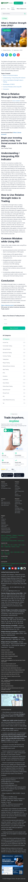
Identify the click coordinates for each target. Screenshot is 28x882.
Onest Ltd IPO (23, 563)
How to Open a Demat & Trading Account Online (10, 676)
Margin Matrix (4, 526)
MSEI (20, 544)
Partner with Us (21, 540)
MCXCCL (14, 546)
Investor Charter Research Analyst (8, 654)
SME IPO (16, 494)
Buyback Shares (4, 485)
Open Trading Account (5, 503)
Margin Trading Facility (19, 491)
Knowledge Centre (18, 508)
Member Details (4, 678)
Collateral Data (8, 546)
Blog (8, 8)
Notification (8, 535)
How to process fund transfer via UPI (8, 663)
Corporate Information (5, 538)
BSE (5, 544)
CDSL (6, 558)
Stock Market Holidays (19, 509)
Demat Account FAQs (5, 528)
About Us (3, 535)
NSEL (23, 544)
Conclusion (6, 89)
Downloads (3, 522)
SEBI (8, 544)
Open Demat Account (5, 502)
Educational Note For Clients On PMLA (9, 540)
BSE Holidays (17, 512)
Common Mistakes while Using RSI (12, 86)
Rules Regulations (13, 537)
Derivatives (17, 486)
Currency (17, 489)
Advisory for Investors (5, 650)
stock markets (16, 100)
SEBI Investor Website (5, 683)
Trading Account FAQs (5, 529)
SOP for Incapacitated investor (7, 685)
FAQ (2, 517)
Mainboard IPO (18, 495)
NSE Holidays (17, 511)
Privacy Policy (21, 535)
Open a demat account (7, 305)
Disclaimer (15, 535)
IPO (15, 492)
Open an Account (18, 3)
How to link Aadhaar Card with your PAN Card (10, 674)
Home (3, 8)
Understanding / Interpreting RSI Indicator (14, 77)
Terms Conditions (4, 537)
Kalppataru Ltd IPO (15, 563)
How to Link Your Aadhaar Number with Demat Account (12, 672)
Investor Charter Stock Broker (7, 652)
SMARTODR (7, 553)
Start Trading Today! (6, 148)
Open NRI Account (5, 505)
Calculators (3, 523)
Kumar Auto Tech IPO (5, 563)
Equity (16, 485)
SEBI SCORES (17, 552)
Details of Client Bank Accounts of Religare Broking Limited (13, 670)
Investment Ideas (18, 500)
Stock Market (13, 8)
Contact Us (3, 519)
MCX (12, 544)
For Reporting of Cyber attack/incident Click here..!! (11, 668)
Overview (17, 483)
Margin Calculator (4, 525)
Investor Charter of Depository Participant (9, 656)
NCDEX (15, 544)
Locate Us (3, 520)
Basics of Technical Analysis (10, 75)
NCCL (18, 546)
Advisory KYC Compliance (6, 658)
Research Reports (18, 503)
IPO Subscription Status (6, 488)
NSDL (2, 558)
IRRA (2, 546)
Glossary (16, 506)
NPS (2, 500)
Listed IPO (3, 486)
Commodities (17, 488)
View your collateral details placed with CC (9, 665)
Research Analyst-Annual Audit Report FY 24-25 (10, 691)
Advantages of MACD (9, 84)
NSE (2, 544)
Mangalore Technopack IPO (6, 565)
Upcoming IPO (4, 483)
